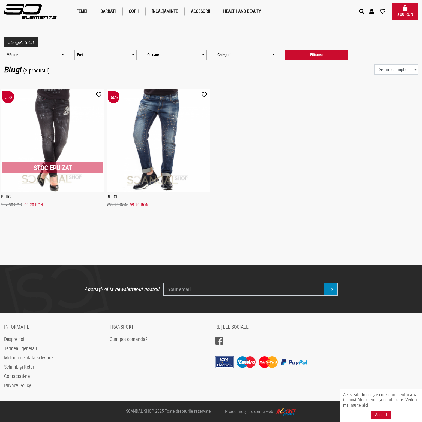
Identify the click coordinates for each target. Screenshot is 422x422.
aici (365, 405)
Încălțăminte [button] (165, 11)
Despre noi (14, 339)
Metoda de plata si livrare (28, 357)
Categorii (224, 54)
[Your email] (243, 289)
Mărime (12, 54)
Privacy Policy (17, 385)
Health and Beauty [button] (242, 11)
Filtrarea (316, 54)
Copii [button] (134, 11)
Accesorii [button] (200, 11)
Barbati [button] (108, 11)
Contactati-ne (17, 376)
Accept (381, 415)
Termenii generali (20, 348)
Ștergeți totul (21, 42)
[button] (372, 11)
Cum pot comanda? (129, 339)
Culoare (153, 54)
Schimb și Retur (19, 366)
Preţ (80, 54)
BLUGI (6, 197)
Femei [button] (81, 11)
